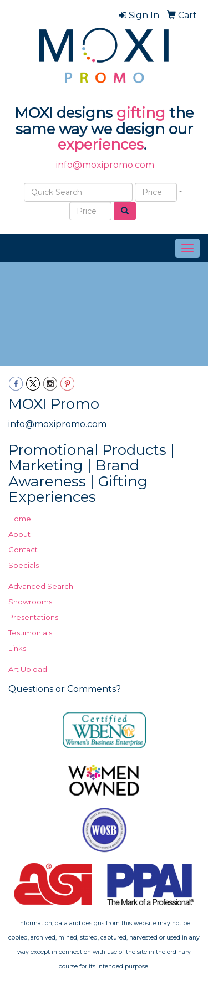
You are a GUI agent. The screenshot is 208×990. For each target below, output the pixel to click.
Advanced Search (40, 586)
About (19, 534)
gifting (140, 113)
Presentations (33, 617)
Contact (23, 549)
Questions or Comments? (64, 689)
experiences (101, 144)
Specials (23, 565)
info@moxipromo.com (105, 165)
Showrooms (30, 601)
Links (17, 648)
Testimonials (30, 632)
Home (19, 518)
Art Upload (27, 669)
